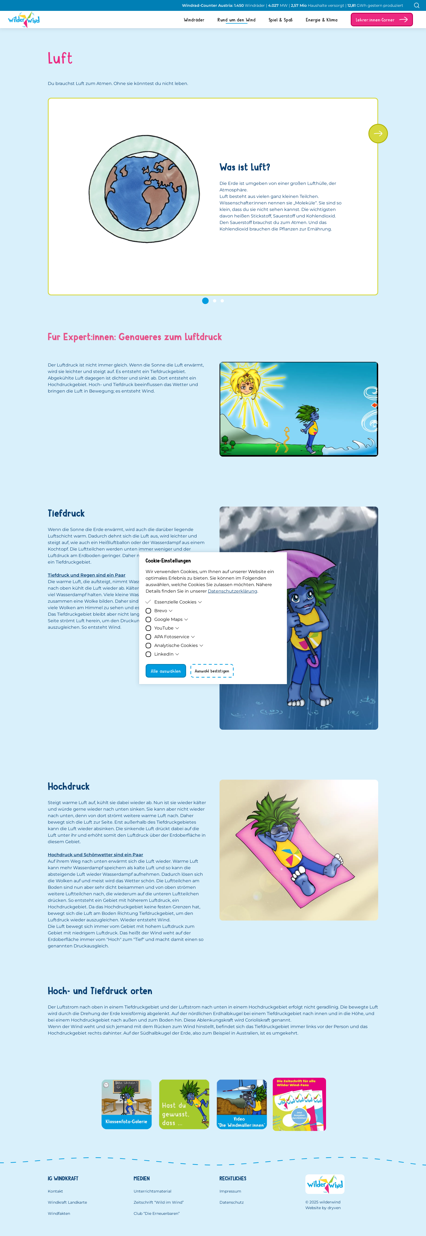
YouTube (166, 628)
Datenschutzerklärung (232, 591)
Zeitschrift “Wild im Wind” (159, 1202)
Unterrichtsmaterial (152, 1191)
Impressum (230, 1191)
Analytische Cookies (178, 645)
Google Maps (171, 619)
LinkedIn (166, 654)
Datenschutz (232, 1202)
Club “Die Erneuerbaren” (157, 1213)
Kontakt (55, 1191)
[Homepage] (19, 19)
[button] (382, 19)
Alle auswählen (166, 671)
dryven (334, 1207)
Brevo (163, 610)
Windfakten (59, 1213)
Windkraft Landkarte (67, 1202)
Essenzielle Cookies (178, 602)
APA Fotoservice (174, 636)
